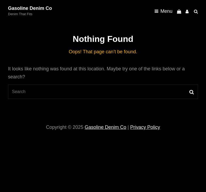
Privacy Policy (145, 127)
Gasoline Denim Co (30, 8)
